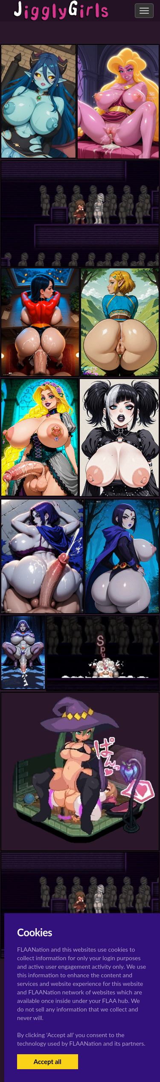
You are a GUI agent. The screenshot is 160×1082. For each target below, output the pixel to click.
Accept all (47, 1061)
